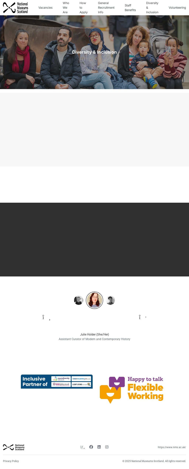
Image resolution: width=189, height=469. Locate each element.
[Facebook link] (91, 447)
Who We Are (66, 7)
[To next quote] (143, 317)
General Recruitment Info (106, 7)
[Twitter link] (82, 447)
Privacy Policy (11, 461)
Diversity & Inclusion (152, 7)
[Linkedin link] (99, 447)
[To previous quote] (46, 317)
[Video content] (141, 130)
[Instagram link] (107, 447)
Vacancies (45, 7)
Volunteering (177, 7)
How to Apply (84, 7)
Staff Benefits (130, 8)
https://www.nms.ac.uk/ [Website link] (172, 447)
